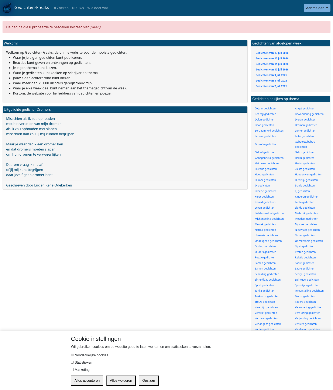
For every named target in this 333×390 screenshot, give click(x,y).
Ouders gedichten (265, 252)
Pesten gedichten (305, 252)
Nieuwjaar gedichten (307, 230)
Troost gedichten (305, 296)
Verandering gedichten (308, 307)
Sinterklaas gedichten (268, 279)
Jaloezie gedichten (266, 191)
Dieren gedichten (305, 119)
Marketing (80, 369)
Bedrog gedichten (265, 114)
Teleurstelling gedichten (309, 290)
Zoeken (61, 8)
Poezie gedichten (265, 257)
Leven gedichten (265, 207)
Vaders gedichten (305, 302)
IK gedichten (262, 185)
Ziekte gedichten (305, 169)
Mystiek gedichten (306, 224)
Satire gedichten (305, 263)
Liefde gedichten (305, 207)
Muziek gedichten (265, 224)
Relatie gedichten (305, 257)
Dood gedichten (264, 125)
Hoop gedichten (264, 174)
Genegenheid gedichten (269, 158)
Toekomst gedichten (267, 296)
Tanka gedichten (264, 290)
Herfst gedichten (305, 163)
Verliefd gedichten (306, 324)
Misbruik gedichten (306, 213)
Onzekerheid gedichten (309, 241)
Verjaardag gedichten (308, 318)
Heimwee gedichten (267, 163)
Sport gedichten (264, 285)
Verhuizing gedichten (307, 313)
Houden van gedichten (308, 174)
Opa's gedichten (304, 246)
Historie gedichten (266, 169)
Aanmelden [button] (315, 8)
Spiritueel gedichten (307, 279)
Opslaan (148, 380)
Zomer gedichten (305, 130)
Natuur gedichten (265, 230)
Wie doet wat (97, 8)
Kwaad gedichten (265, 202)
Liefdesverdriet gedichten (270, 213)
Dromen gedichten (306, 125)
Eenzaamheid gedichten (269, 130)
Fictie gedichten (304, 136)
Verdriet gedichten (266, 313)
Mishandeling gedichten (269, 219)
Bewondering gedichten (309, 114)
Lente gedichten (304, 202)
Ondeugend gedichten (268, 241)
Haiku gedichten (305, 158)
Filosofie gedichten (266, 144)
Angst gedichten (305, 108)
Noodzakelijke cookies (89, 355)
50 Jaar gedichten (265, 108)
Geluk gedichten (305, 152)
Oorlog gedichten (265, 246)
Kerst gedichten (264, 196)
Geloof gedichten (265, 152)
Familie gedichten (265, 136)
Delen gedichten (264, 119)
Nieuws (78, 8)
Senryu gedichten (305, 274)
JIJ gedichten (302, 191)
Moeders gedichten (306, 219)
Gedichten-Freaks (26, 8)
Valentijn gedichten (266, 307)
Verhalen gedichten (266, 318)
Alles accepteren (87, 380)
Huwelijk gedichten (306, 180)
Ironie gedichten (305, 185)
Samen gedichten (265, 263)
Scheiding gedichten (267, 274)
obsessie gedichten (266, 235)
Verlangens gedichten (268, 324)
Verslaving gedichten (307, 329)
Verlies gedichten (265, 329)
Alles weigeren (121, 380)
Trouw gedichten (265, 302)
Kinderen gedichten (306, 196)
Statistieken (81, 362)
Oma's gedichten (305, 235)
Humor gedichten (265, 180)
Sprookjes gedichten (307, 285)
